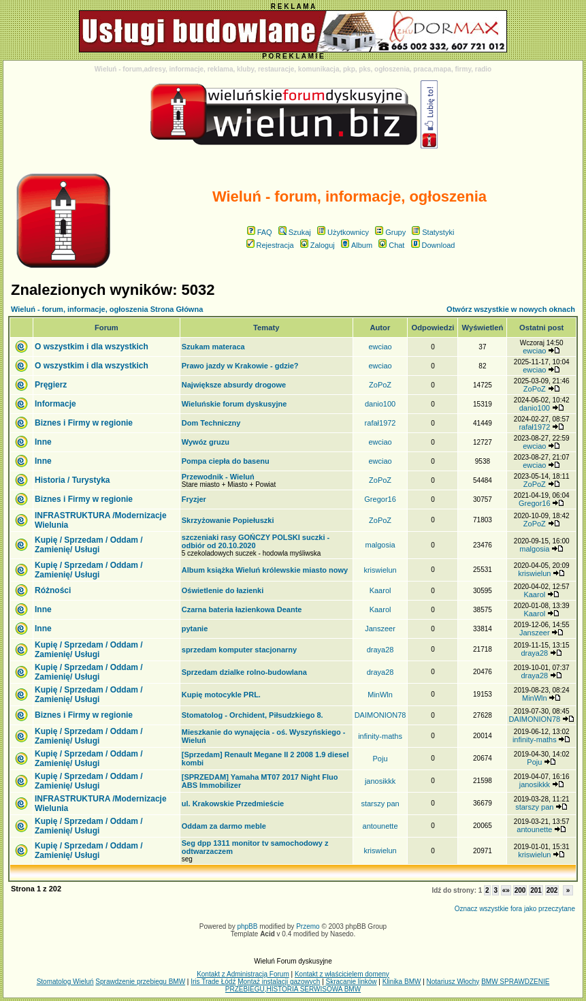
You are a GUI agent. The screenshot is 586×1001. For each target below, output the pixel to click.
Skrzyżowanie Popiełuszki (228, 520)
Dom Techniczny (211, 423)
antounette (380, 826)
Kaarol (380, 590)
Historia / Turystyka (72, 480)
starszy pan (380, 803)
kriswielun (379, 570)
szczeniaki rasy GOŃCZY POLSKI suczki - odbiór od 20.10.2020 (255, 541)
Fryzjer (194, 499)
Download (433, 245)
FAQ (259, 232)
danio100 (380, 404)
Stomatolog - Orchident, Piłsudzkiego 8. (252, 715)
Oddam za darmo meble (224, 826)
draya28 (380, 650)
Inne (43, 442)
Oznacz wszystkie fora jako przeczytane (515, 908)
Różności (53, 590)
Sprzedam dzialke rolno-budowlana (244, 672)
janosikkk (380, 781)
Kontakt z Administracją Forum (243, 974)
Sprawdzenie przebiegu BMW (140, 981)
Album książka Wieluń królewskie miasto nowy (265, 570)
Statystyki (433, 232)
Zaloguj (317, 245)
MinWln (380, 694)
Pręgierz (51, 385)
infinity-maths (380, 736)
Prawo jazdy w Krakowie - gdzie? (240, 366)
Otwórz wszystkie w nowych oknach (510, 309)
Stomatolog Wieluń (65, 981)
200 (520, 890)
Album (356, 245)
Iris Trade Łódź (213, 981)
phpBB (247, 926)
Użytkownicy (343, 232)
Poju (380, 758)
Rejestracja (270, 245)
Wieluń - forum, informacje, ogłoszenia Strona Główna (107, 309)
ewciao (379, 347)
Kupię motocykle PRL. (221, 694)
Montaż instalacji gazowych (279, 981)
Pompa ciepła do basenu (226, 461)
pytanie (195, 628)
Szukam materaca (213, 347)
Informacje (55, 404)
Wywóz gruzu (205, 442)
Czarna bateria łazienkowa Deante (242, 609)
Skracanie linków (351, 981)
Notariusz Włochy (453, 981)
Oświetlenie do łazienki (222, 590)
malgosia (380, 545)
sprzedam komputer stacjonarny (239, 650)
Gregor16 (379, 499)
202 (552, 890)
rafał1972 (380, 423)
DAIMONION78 (380, 715)
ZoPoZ (380, 385)
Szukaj (294, 232)
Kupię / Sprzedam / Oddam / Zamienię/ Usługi (89, 544)
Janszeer (380, 628)
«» (506, 890)
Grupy (390, 232)
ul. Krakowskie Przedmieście (233, 803)
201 (536, 890)
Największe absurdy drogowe (234, 385)
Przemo (307, 926)
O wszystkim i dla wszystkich (91, 346)
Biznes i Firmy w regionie (84, 423)
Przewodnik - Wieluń (218, 477)
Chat (391, 245)
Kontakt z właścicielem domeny (342, 974)
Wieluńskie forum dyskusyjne (234, 404)
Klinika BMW (401, 981)
